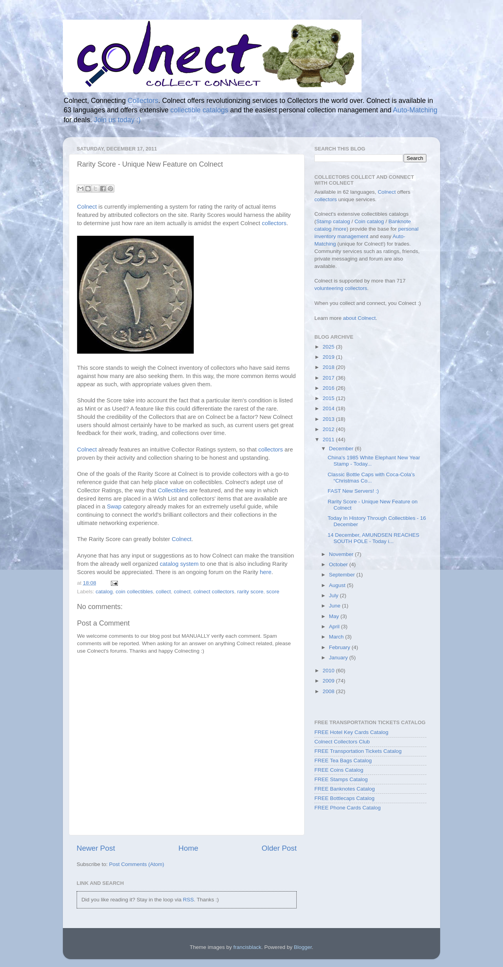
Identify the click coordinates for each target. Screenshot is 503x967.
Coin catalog (369, 221)
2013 (329, 419)
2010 (329, 670)
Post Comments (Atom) (136, 864)
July (334, 595)
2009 (329, 681)
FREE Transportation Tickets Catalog (358, 751)
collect (163, 592)
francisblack (247, 947)
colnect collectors (214, 592)
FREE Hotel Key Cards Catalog (351, 732)
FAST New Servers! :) (353, 491)
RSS (188, 900)
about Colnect (359, 318)
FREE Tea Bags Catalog (343, 760)
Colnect (87, 207)
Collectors (143, 101)
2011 (329, 439)
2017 (329, 378)
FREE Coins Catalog (338, 770)
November (342, 554)
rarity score (250, 592)
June (335, 606)
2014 (329, 408)
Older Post (279, 848)
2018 (329, 367)
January (339, 658)
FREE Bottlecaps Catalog (344, 798)
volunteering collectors (340, 288)
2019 (329, 357)
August (338, 585)
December (342, 448)
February (340, 647)
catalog (104, 592)
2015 (329, 398)
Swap (114, 506)
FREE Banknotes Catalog (344, 789)
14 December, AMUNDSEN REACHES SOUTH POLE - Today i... (373, 538)
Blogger (303, 947)
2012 (329, 429)
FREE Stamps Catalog (341, 779)
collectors (274, 223)
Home (188, 848)
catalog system (179, 564)
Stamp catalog (333, 221)
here (266, 572)
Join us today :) (117, 120)
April (335, 626)
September (342, 575)
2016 (329, 388)
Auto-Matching (415, 110)
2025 (329, 347)
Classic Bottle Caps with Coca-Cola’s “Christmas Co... (371, 478)
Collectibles (172, 490)
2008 (329, 691)
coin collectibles (134, 592)
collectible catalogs (199, 110)
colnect (182, 592)
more (340, 229)
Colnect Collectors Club (342, 742)
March (337, 637)
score (272, 592)
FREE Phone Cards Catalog (347, 808)
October (339, 564)
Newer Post (96, 848)
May (334, 616)
